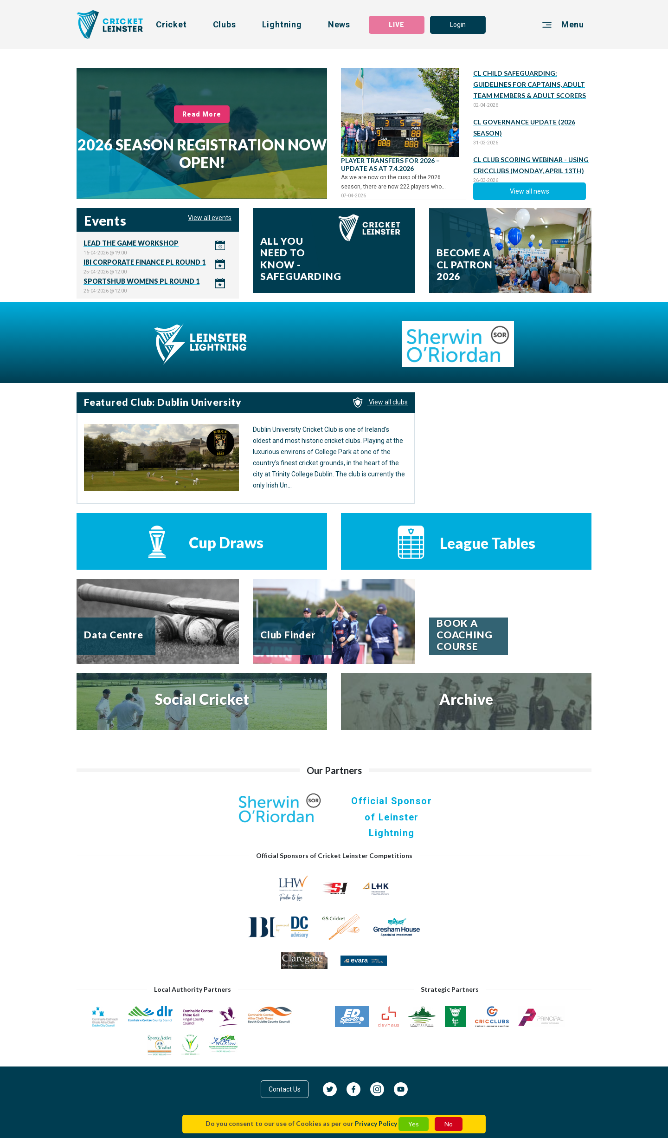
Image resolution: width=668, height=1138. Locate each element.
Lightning (282, 24)
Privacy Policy (376, 1123)
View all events (209, 217)
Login (458, 24)
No (448, 1124)
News (339, 24)
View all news (529, 191)
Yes (413, 1124)
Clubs (224, 24)
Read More (202, 114)
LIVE (397, 24)
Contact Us (285, 1089)
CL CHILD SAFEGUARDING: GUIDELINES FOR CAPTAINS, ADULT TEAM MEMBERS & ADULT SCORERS (529, 84)
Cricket (171, 24)
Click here (158, 247)
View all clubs (380, 402)
